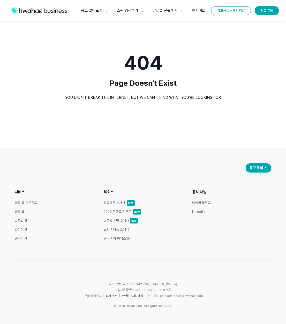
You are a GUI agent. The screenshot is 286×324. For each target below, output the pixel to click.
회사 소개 (111, 296)
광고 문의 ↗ (258, 168)
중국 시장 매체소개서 (118, 238)
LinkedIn (198, 212)
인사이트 (198, 10)
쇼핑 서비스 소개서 (116, 229)
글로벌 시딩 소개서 (121, 221)
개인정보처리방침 (132, 296)
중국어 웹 (21, 238)
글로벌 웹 (21, 221)
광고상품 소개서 (119, 203)
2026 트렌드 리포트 (122, 212)
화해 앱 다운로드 (26, 203)
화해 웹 (19, 212)
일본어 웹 (21, 229)
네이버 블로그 (201, 203)
